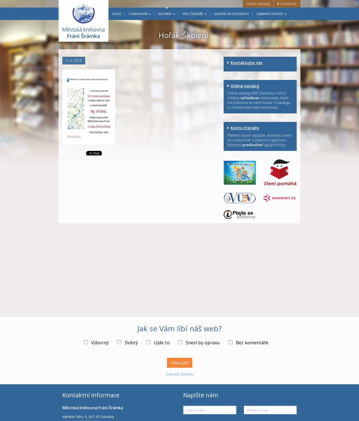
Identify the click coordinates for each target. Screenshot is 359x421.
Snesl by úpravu (203, 343)
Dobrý (131, 343)
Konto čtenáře (245, 128)
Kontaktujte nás (247, 62)
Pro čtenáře (194, 13)
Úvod (116, 13)
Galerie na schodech (231, 13)
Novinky (166, 13)
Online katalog (258, 3)
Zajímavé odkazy (271, 13)
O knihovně (140, 13)
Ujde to (162, 343)
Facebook (287, 3)
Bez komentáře (252, 343)
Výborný (100, 343)
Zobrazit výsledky (179, 374)
